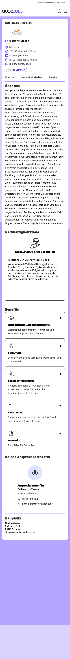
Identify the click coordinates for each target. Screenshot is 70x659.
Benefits (53, 77)
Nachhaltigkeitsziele (32, 77)
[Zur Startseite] (12, 11)
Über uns (9, 77)
